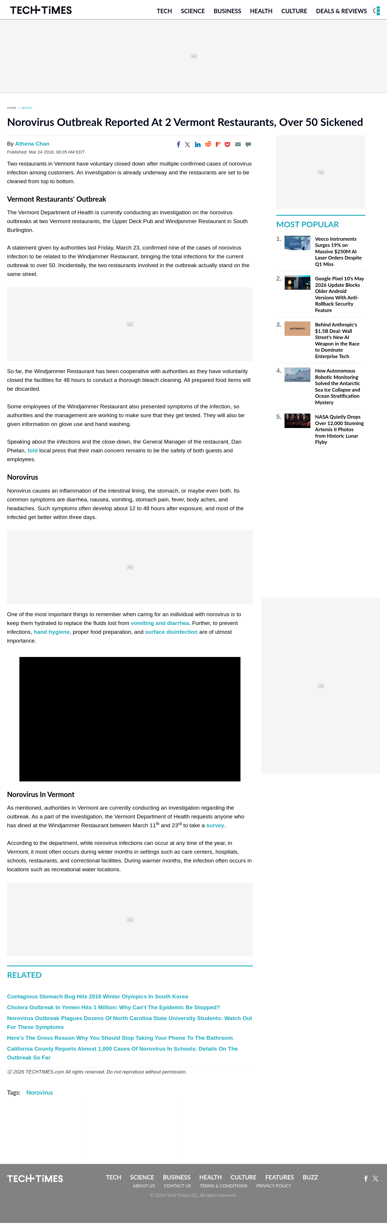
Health (261, 13)
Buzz (310, 1180)
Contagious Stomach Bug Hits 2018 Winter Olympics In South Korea (97, 1000)
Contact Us (177, 1189)
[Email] (238, 148)
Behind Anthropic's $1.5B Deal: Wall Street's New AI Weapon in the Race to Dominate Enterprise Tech (337, 344)
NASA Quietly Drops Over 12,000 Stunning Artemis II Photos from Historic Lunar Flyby (339, 433)
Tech (164, 13)
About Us (144, 1189)
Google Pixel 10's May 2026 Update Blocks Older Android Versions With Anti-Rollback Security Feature (339, 298)
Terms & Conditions (224, 1189)
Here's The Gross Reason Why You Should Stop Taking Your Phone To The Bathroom (120, 1042)
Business (227, 13)
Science (193, 13)
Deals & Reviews (341, 13)
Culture (294, 13)
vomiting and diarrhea (160, 627)
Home (11, 111)
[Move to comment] (248, 148)
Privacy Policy (273, 1189)
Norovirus (39, 1096)
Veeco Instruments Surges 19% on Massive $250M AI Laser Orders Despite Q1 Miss (338, 255)
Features (279, 1180)
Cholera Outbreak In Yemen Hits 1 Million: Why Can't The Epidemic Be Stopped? (113, 1011)
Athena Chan (32, 148)
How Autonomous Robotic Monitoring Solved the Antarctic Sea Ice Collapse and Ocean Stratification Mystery (337, 391)
